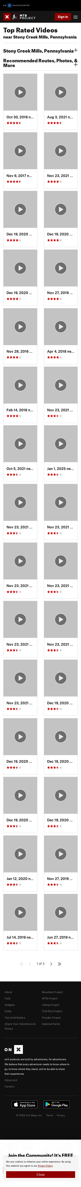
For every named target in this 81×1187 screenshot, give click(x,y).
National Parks (51, 1024)
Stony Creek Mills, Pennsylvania (40, 50)
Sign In (63, 17)
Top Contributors (15, 1017)
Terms (49, 1115)
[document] (40, 1169)
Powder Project (51, 1017)
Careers (9, 1086)
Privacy (61, 1115)
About (8, 992)
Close (41, 1174)
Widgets (10, 1005)
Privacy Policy (45, 1165)
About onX (11, 1080)
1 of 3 (40, 963)
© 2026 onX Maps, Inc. (29, 1115)
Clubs (8, 1011)
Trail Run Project (52, 1011)
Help (7, 998)
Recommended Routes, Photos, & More (40, 62)
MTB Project (49, 998)
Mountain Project (52, 992)
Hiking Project (50, 1005)
